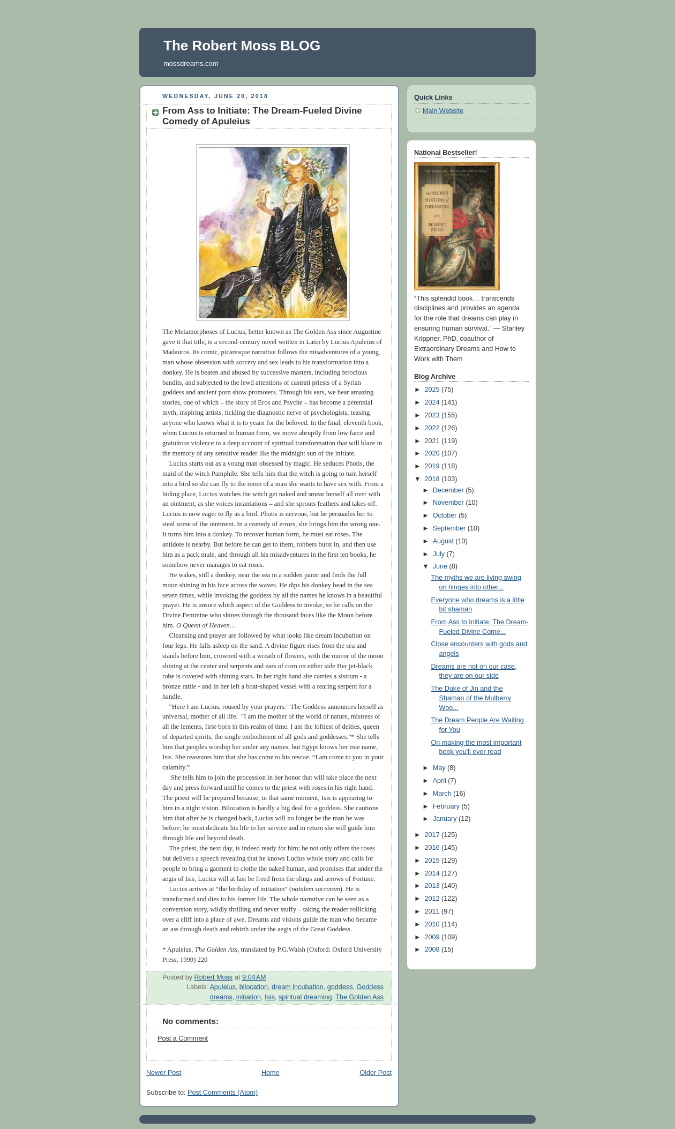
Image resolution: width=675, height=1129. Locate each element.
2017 (433, 835)
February (447, 806)
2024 (433, 402)
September (450, 528)
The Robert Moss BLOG (241, 46)
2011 (433, 911)
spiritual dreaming (305, 997)
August (444, 541)
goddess (340, 987)
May (440, 768)
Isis (270, 997)
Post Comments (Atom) (223, 1092)
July (440, 554)
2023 (433, 415)
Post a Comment (183, 1038)
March (443, 793)
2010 (433, 924)
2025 (433, 389)
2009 (433, 937)
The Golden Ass (359, 997)
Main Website (443, 111)
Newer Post (163, 1072)
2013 (433, 885)
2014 (433, 873)
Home (270, 1072)
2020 (433, 453)
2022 (433, 428)
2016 (433, 847)
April (440, 780)
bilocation (253, 987)
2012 (433, 898)
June (441, 566)
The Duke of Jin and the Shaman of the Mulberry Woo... (471, 698)
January (446, 819)
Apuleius (222, 987)
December (449, 490)
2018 (433, 479)
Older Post (375, 1072)
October (446, 515)
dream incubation (298, 987)
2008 (433, 949)
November (449, 502)
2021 (433, 441)
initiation (248, 997)
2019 (433, 466)
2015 (433, 860)
